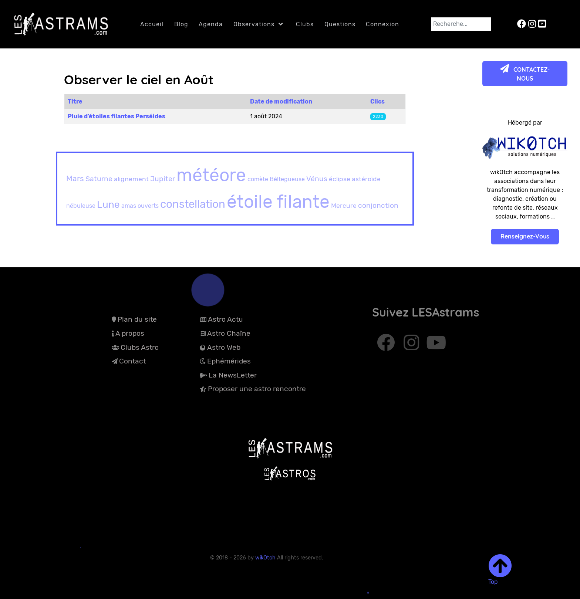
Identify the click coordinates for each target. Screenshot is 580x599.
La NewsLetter (233, 375)
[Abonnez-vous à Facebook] (386, 346)
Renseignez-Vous (524, 236)
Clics (377, 101)
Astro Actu (225, 319)
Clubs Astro (140, 347)
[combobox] (461, 24)
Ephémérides (229, 361)
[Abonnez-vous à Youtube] (436, 346)
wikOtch (266, 558)
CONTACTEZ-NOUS (525, 73)
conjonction (378, 205)
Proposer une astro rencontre (257, 389)
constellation (192, 203)
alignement (131, 179)
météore (211, 175)
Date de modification (281, 101)
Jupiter (162, 179)
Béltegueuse (287, 179)
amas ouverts (140, 205)
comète (257, 179)
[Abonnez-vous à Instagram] (412, 346)
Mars (75, 178)
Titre (75, 101)
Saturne (98, 179)
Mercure (344, 205)
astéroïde (366, 179)
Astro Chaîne (228, 333)
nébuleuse (80, 205)
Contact (132, 361)
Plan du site (137, 319)
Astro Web (223, 347)
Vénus (316, 179)
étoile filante (278, 201)
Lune (108, 204)
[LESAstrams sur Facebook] (522, 24)
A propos (129, 333)
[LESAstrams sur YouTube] (542, 24)
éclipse (339, 179)
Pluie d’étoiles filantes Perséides (116, 116)
